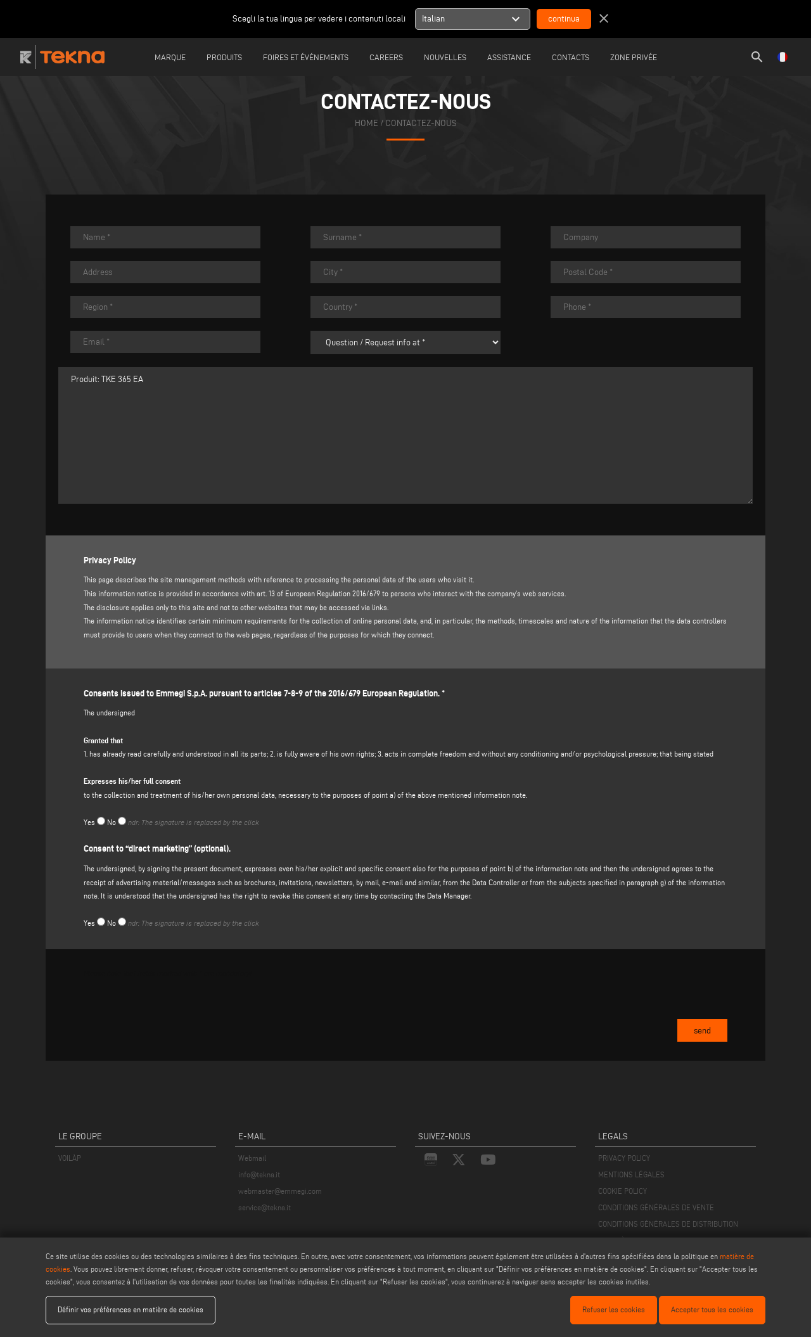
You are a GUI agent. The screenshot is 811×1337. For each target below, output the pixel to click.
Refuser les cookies (613, 1309)
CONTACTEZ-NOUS (421, 122)
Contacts (570, 57)
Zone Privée (633, 57)
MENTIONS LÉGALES (631, 1174)
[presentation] (180, 1013)
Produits (224, 57)
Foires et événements (305, 57)
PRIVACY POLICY (624, 1158)
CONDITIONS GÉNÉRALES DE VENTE (656, 1207)
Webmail (252, 1158)
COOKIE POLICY (622, 1191)
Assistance (509, 57)
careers (386, 57)
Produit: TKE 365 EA (405, 435)
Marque (170, 57)
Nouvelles (445, 57)
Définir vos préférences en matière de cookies (130, 1309)
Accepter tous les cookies (712, 1309)
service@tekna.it (264, 1207)
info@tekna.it (259, 1174)
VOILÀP (69, 1158)
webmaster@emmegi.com (280, 1191)
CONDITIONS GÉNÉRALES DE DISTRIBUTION (668, 1224)
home (366, 122)
